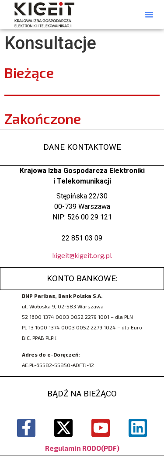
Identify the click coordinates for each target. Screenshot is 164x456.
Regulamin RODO (73, 448)
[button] (149, 14)
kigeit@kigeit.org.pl (82, 255)
